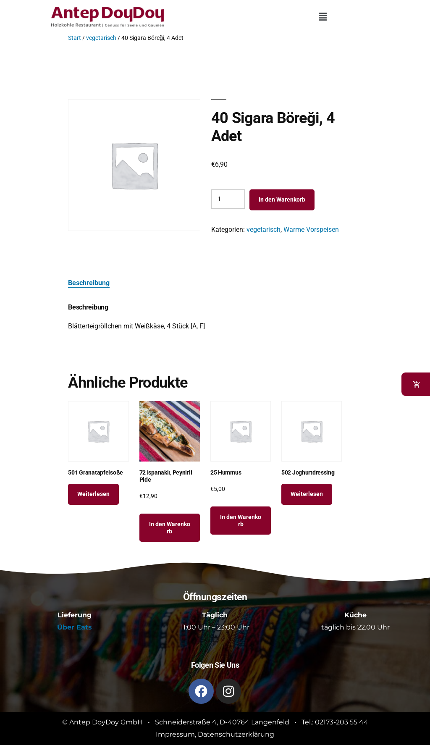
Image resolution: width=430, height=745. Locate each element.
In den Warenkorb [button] (169, 528)
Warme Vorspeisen (311, 229)
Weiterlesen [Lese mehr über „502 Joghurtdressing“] (307, 494)
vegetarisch (101, 37)
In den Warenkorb (282, 199)
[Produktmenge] (228, 199)
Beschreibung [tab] (89, 283)
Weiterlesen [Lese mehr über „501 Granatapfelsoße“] (93, 494)
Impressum (175, 734)
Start (74, 37)
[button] (322, 17)
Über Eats (74, 627)
